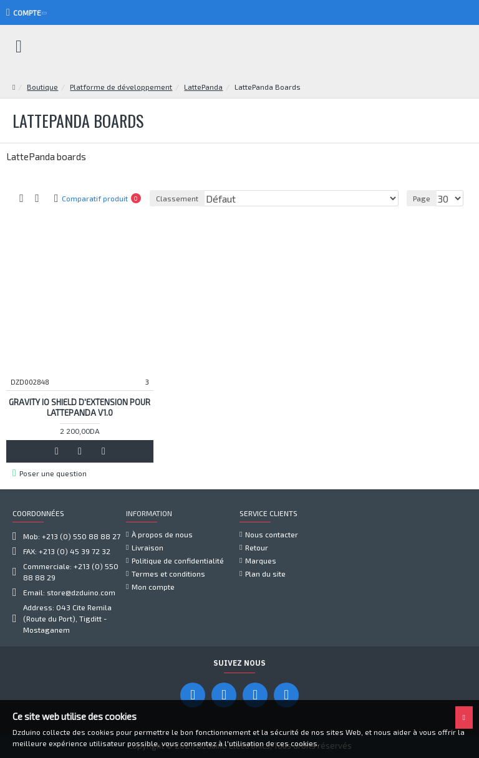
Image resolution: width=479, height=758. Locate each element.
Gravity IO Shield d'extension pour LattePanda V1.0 (79, 407)
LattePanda (203, 86)
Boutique (42, 86)
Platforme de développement (121, 86)
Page (421, 198)
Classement (177, 198)
